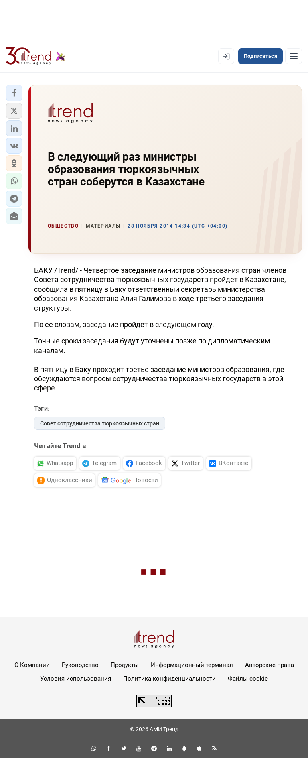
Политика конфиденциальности (169, 678)
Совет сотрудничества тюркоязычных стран (99, 423)
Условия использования (75, 678)
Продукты (125, 665)
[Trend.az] (35, 56)
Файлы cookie (248, 678)
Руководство (80, 665)
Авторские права (269, 665)
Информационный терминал (192, 665)
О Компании (32, 665)
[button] (14, 93)
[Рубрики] (293, 56)
